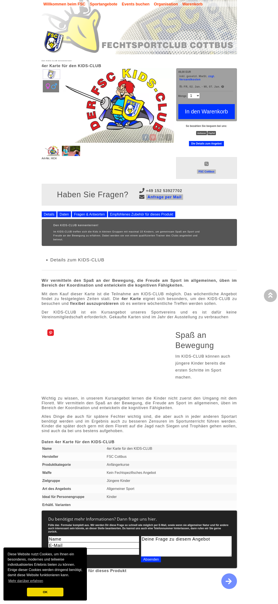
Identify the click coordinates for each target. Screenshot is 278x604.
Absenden (151, 559)
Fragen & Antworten (89, 214)
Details (49, 214)
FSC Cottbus (206, 171)
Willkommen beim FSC (64, 4)
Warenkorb (192, 4)
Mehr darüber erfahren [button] (25, 581)
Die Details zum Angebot (206, 143)
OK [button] (45, 592)
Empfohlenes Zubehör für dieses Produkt (141, 214)
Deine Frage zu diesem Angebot (186, 546)
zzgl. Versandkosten (197, 78)
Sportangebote (103, 4)
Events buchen (135, 4)
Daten (64, 214)
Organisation (166, 4)
